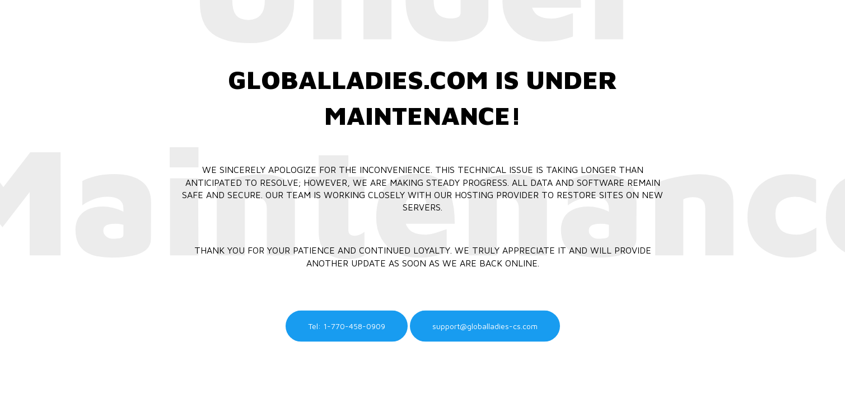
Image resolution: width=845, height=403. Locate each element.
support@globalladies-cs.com (485, 326)
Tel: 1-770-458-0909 (346, 326)
